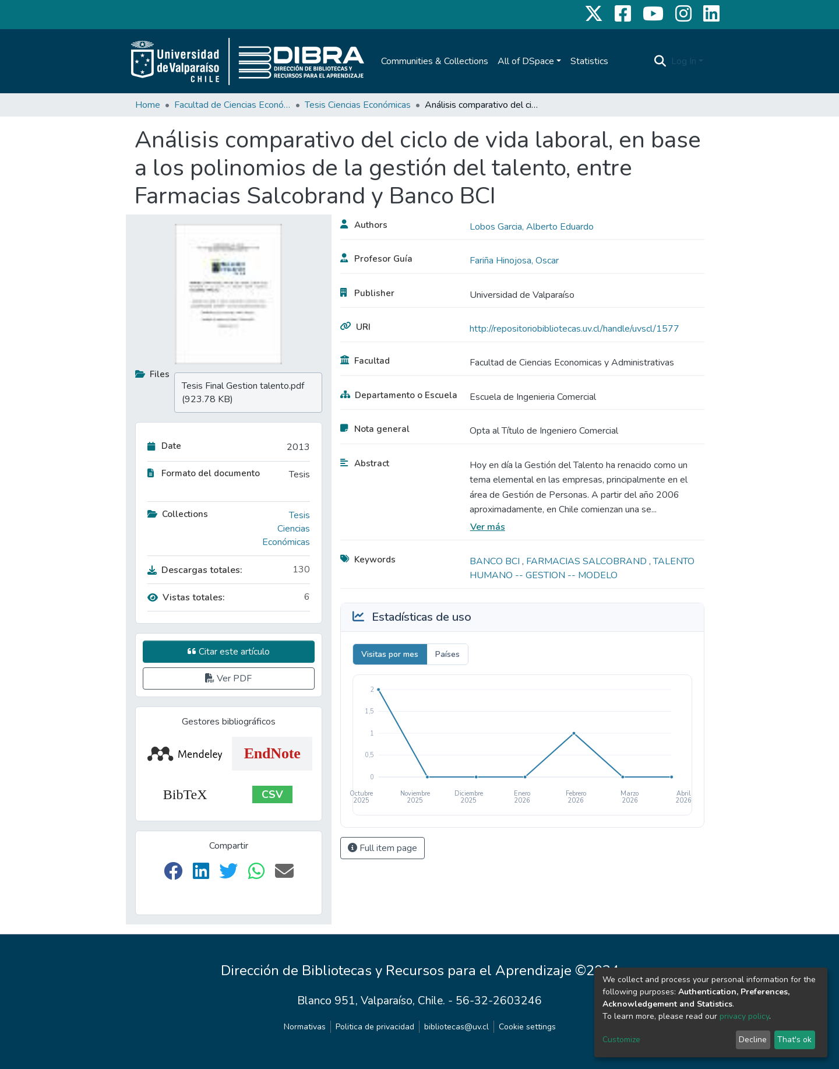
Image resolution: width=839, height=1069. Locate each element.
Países (447, 654)
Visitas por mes (389, 654)
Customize (621, 1039)
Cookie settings (527, 1026)
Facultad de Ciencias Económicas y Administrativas (232, 105)
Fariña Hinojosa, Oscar (514, 260)
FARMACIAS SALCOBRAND (587, 561)
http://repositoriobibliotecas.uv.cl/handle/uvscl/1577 (574, 328)
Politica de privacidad (375, 1026)
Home (147, 105)
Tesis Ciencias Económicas (358, 105)
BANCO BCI (496, 561)
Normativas (305, 1026)
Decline (753, 1039)
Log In (683, 61)
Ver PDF (228, 678)
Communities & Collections (434, 61)
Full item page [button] (382, 848)
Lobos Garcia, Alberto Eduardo (532, 226)
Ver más (487, 527)
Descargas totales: (194, 570)
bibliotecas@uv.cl (456, 1026)
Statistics (589, 61)
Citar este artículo (229, 651)
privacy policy (744, 1016)
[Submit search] (660, 61)
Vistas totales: (186, 597)
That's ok (794, 1039)
